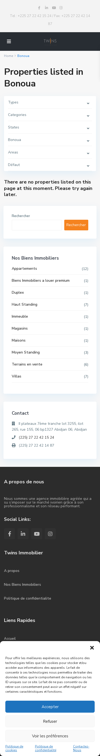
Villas (16, 376)
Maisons (19, 340)
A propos (11, 570)
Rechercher (21, 216)
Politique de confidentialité (45, 748)
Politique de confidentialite (27, 598)
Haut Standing (24, 304)
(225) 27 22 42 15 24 (36, 437)
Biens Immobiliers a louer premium (41, 280)
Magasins (20, 328)
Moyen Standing (26, 352)
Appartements (24, 268)
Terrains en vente (27, 364)
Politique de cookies (14, 748)
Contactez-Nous (81, 748)
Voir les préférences (50, 736)
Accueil (10, 638)
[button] (92, 647)
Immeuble (20, 316)
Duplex (18, 292)
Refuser (50, 721)
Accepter (50, 706)
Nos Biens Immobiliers (22, 584)
